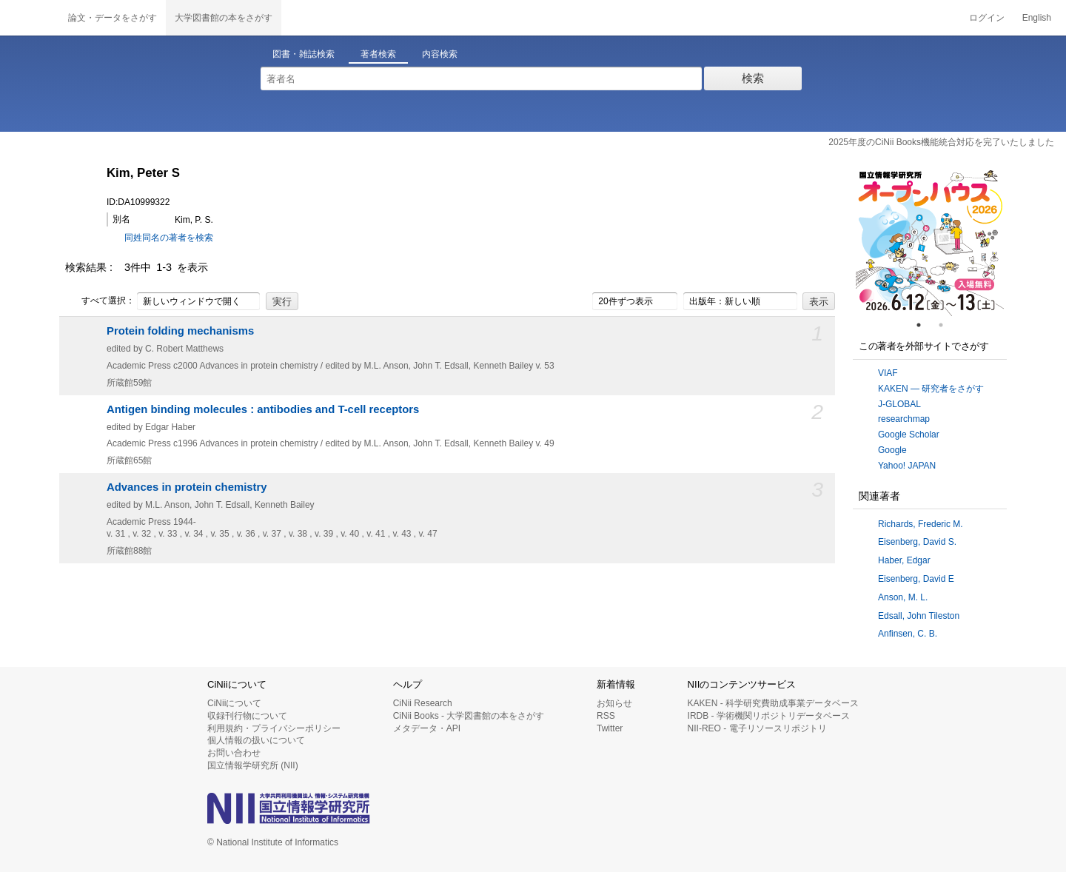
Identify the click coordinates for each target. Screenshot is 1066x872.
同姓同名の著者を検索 (168, 237)
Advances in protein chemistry (187, 487)
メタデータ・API (426, 728)
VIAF (888, 373)
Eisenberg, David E (916, 579)
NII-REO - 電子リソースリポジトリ (757, 728)
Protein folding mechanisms (180, 331)
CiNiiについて (234, 703)
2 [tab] (946, 325)
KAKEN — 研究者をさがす (931, 388)
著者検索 (378, 54)
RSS (606, 716)
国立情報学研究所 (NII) (252, 765)
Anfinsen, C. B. (907, 633)
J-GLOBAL (899, 404)
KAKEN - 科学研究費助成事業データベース (773, 703)
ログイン (987, 18)
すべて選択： (100, 301)
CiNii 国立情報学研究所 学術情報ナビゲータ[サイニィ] (29, 18)
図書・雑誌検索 (303, 54)
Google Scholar (908, 434)
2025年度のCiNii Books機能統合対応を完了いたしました (941, 142)
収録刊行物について (247, 716)
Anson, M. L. (903, 597)
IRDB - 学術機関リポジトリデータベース (769, 716)
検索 (753, 78)
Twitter (610, 728)
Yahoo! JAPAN (907, 465)
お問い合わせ (234, 753)
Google (892, 450)
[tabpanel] (930, 242)
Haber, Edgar (904, 560)
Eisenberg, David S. (917, 542)
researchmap (904, 419)
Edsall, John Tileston (918, 616)
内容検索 (439, 54)
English (1036, 18)
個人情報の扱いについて (256, 740)
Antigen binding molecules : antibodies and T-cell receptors (263, 409)
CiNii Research (422, 703)
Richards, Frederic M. (920, 524)
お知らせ (614, 703)
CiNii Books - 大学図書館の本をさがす (469, 716)
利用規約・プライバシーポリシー (274, 728)
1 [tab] (924, 325)
